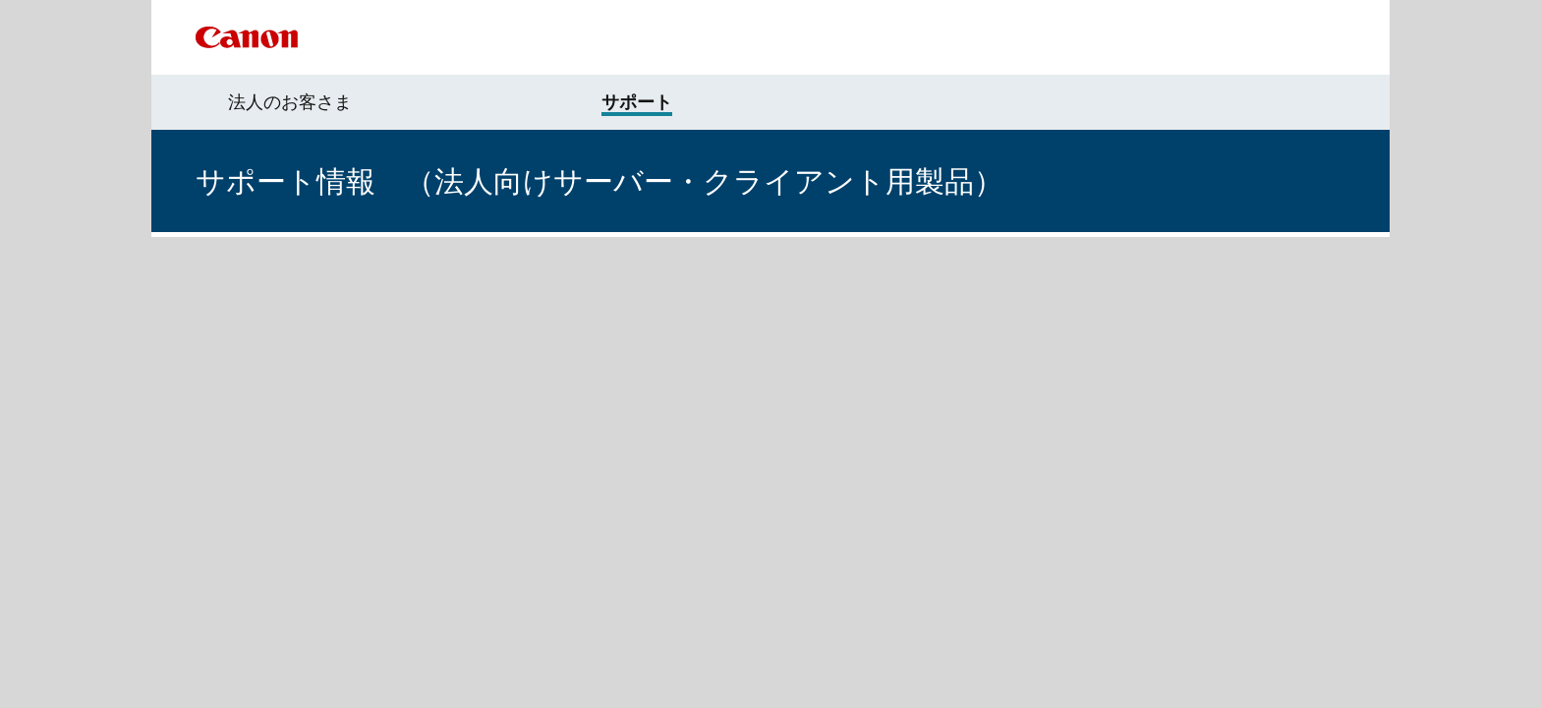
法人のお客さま (290, 102)
